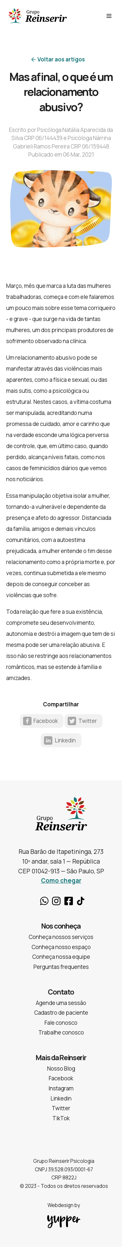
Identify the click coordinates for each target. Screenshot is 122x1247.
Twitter (87, 721)
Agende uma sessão (61, 1003)
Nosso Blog (61, 1068)
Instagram (56, 901)
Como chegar (61, 880)
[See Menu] (109, 16)
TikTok (80, 901)
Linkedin (65, 740)
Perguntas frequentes (61, 967)
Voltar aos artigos (61, 59)
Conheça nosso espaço (61, 947)
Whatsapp (44, 901)
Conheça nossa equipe (61, 956)
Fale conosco (61, 1022)
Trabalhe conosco (61, 1032)
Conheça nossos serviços (61, 937)
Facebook (46, 721)
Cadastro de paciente (61, 1012)
